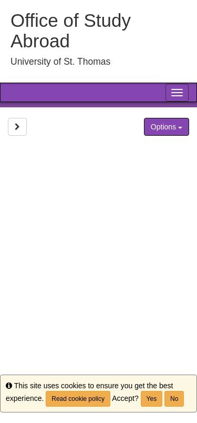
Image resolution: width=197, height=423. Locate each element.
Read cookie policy (78, 398)
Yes (152, 398)
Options (166, 127)
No (174, 398)
